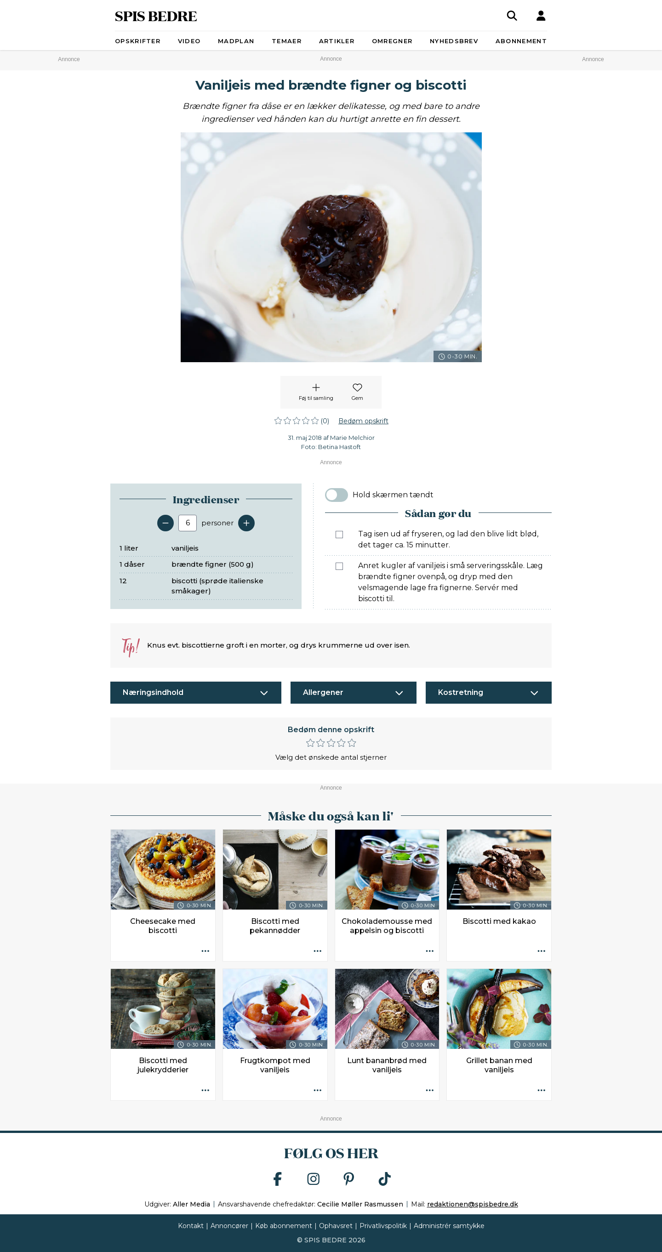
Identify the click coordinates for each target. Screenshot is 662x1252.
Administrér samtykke (449, 1226)
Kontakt (191, 1226)
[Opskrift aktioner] (205, 951)
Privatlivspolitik (383, 1226)
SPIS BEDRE (156, 15)
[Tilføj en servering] (246, 523)
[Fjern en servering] (165, 523)
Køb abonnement (283, 1226)
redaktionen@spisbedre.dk (472, 1204)
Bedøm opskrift (363, 421)
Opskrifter (137, 41)
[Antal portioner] (187, 523)
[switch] (336, 495)
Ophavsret (336, 1226)
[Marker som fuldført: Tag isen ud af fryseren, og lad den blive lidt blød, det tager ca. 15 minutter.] (339, 534)
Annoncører (229, 1226)
